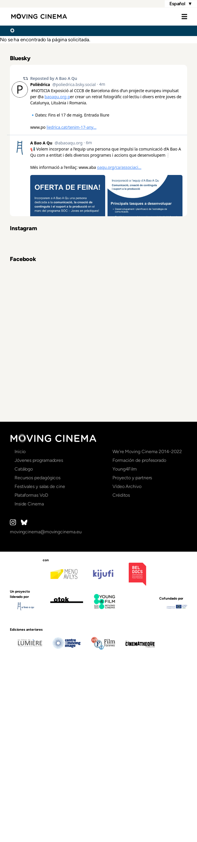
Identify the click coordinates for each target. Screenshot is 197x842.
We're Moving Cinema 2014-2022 (147, 618)
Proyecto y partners (132, 644)
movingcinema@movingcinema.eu (46, 698)
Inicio (12, 30)
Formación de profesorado (139, 627)
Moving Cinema (39, 16)
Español (180, 3)
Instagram (13, 689)
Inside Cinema (29, 670)
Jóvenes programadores (39, 627)
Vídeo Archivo (127, 653)
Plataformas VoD (31, 662)
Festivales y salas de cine (40, 653)
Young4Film (124, 636)
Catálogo (24, 636)
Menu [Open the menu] (178, 16)
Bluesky (24, 689)
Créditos (121, 662)
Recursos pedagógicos (37, 644)
